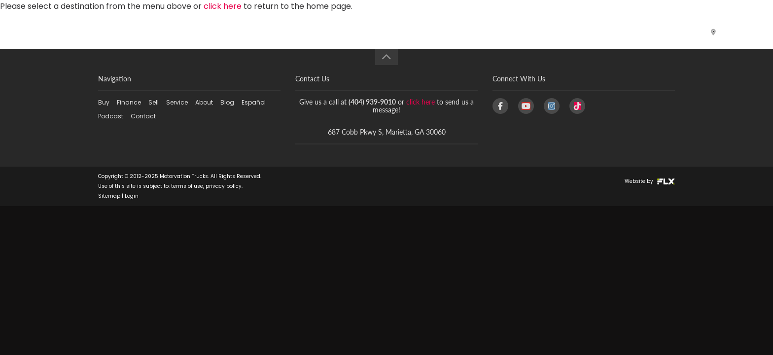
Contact (665, 31)
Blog (512, 31)
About (468, 31)
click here (420, 102)
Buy (286, 31)
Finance (334, 31)
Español (556, 31)
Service (419, 31)
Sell (378, 31)
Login (132, 196)
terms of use (187, 186)
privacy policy (224, 186)
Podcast (609, 31)
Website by (650, 181)
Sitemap (109, 196)
